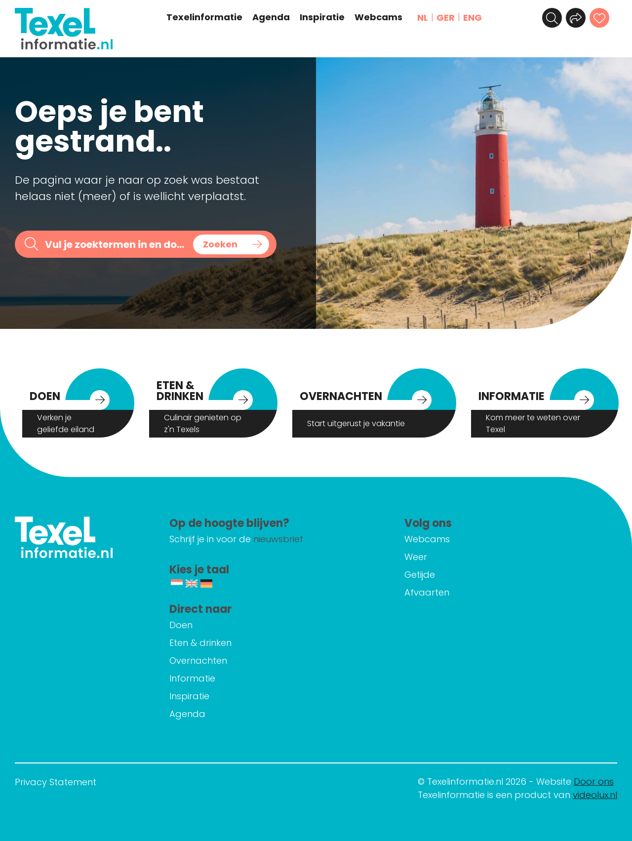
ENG (472, 17)
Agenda (271, 17)
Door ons (594, 781)
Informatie (192, 678)
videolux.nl (595, 795)
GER (445, 17)
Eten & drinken (200, 643)
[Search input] (115, 244)
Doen (181, 625)
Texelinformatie (204, 17)
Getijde (419, 574)
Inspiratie (322, 17)
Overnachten (198, 660)
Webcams (378, 17)
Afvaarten (426, 592)
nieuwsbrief (278, 539)
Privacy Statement (55, 782)
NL (422, 17)
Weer (415, 557)
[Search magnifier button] (231, 244)
